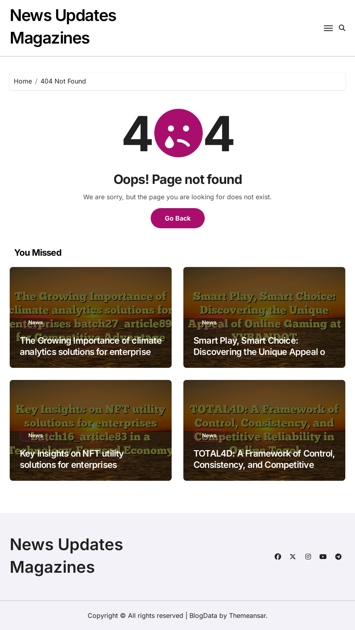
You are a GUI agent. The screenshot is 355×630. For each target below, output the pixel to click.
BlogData (203, 615)
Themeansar (247, 615)
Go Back (178, 218)
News (35, 322)
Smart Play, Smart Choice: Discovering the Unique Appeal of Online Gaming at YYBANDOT (260, 352)
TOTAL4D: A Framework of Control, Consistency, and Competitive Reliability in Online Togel (264, 465)
